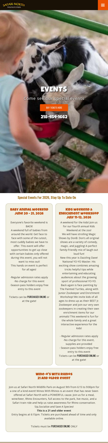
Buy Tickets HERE (54, 107)
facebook (83, 192)
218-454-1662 (54, 117)
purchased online (36, 297)
